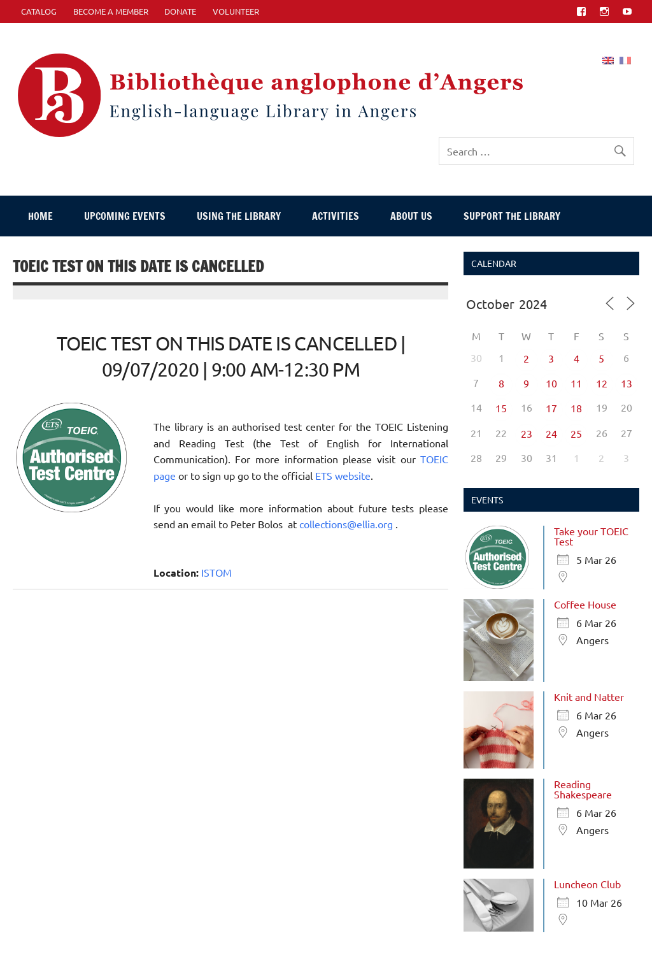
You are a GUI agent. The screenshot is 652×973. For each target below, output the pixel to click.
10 (551, 383)
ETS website (343, 475)
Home (40, 216)
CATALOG (39, 11)
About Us (411, 216)
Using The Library (239, 216)
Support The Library (512, 216)
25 (576, 433)
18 (576, 407)
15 (501, 407)
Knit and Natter (589, 696)
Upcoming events (125, 216)
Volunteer (236, 11)
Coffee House (585, 604)
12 (601, 383)
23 (526, 433)
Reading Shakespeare (583, 788)
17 (551, 407)
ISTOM (216, 572)
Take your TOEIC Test (591, 535)
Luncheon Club (587, 883)
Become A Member (110, 11)
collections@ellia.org (347, 523)
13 (626, 383)
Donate (180, 11)
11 (576, 383)
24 (551, 433)
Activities (335, 216)
